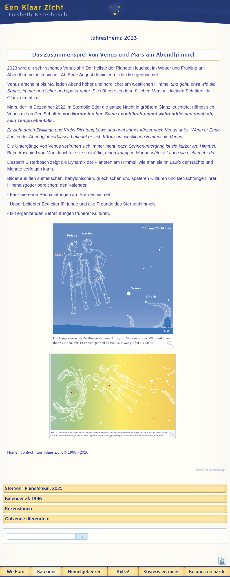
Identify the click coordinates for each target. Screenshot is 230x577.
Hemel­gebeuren (85, 572)
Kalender (46, 572)
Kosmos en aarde (207, 572)
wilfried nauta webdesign (210, 470)
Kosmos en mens (161, 572)
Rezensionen (18, 509)
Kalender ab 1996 (23, 498)
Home (12, 452)
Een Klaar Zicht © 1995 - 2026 (62, 452)
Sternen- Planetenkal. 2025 (34, 488)
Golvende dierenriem (27, 519)
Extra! (123, 572)
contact (27, 452)
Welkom (15, 572)
